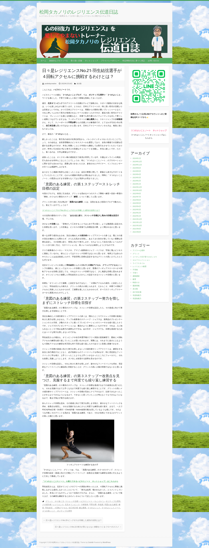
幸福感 (100, 504)
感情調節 (136, 276)
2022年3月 (137, 210)
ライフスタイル (139, 263)
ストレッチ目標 (71, 501)
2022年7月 (137, 197)
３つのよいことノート (110, 508)
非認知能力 (137, 295)
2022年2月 (137, 213)
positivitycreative (50, 84)
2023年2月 (137, 181)
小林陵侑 (84, 504)
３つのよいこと (93, 508)
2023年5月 (137, 171)
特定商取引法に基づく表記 (133, 61)
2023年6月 (137, 168)
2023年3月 (137, 178)
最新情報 (136, 286)
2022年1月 (137, 216)
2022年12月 (137, 187)
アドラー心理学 (139, 250)
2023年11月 (137, 165)
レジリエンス (58, 504)
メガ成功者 (46, 504)
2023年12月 (137, 162)
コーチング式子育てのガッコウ (145, 257)
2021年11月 (137, 222)
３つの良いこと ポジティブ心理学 (57, 511)
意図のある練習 (110, 504)
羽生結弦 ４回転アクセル (56, 508)
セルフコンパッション (141, 260)
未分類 (79, 84)
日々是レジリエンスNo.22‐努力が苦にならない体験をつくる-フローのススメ (88, 527)
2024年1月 (137, 158)
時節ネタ (136, 282)
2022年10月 (137, 190)
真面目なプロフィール (58, 61)
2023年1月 (137, 184)
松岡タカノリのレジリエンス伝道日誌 (78, 12)
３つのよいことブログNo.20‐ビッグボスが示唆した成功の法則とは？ (71, 210)
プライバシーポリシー (110, 61)
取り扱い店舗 (76, 61)
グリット (136, 254)
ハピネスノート (85, 501)
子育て (135, 273)
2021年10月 (137, 226)
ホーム (43, 61)
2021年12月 (137, 219)
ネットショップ (91, 61)
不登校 (135, 270)
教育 (134, 279)
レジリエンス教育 (139, 266)
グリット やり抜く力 (54, 501)
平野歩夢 (93, 504)
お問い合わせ (153, 61)
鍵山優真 (82, 508)
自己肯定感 (73, 508)
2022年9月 (137, 194)
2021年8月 (137, 232)
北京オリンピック (72, 504)
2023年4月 (137, 174)
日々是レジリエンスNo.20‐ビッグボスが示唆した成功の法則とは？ (72, 520)
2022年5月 (137, 203)
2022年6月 (137, 200)
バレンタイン (99, 501)
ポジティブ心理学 (113, 501)
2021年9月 (137, 229)
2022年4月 (137, 206)
